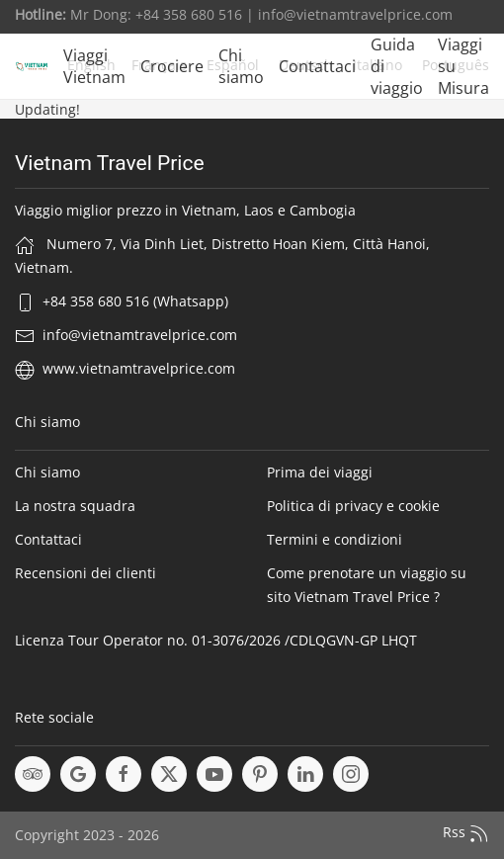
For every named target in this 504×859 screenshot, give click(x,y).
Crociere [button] (172, 66)
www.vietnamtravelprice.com (138, 368)
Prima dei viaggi (320, 472)
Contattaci (317, 66)
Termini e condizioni (334, 539)
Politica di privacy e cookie (353, 505)
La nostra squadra (75, 505)
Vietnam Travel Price (110, 163)
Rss (466, 833)
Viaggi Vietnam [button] (94, 66)
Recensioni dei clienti (85, 572)
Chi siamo (241, 66)
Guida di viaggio (397, 66)
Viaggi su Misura (463, 66)
